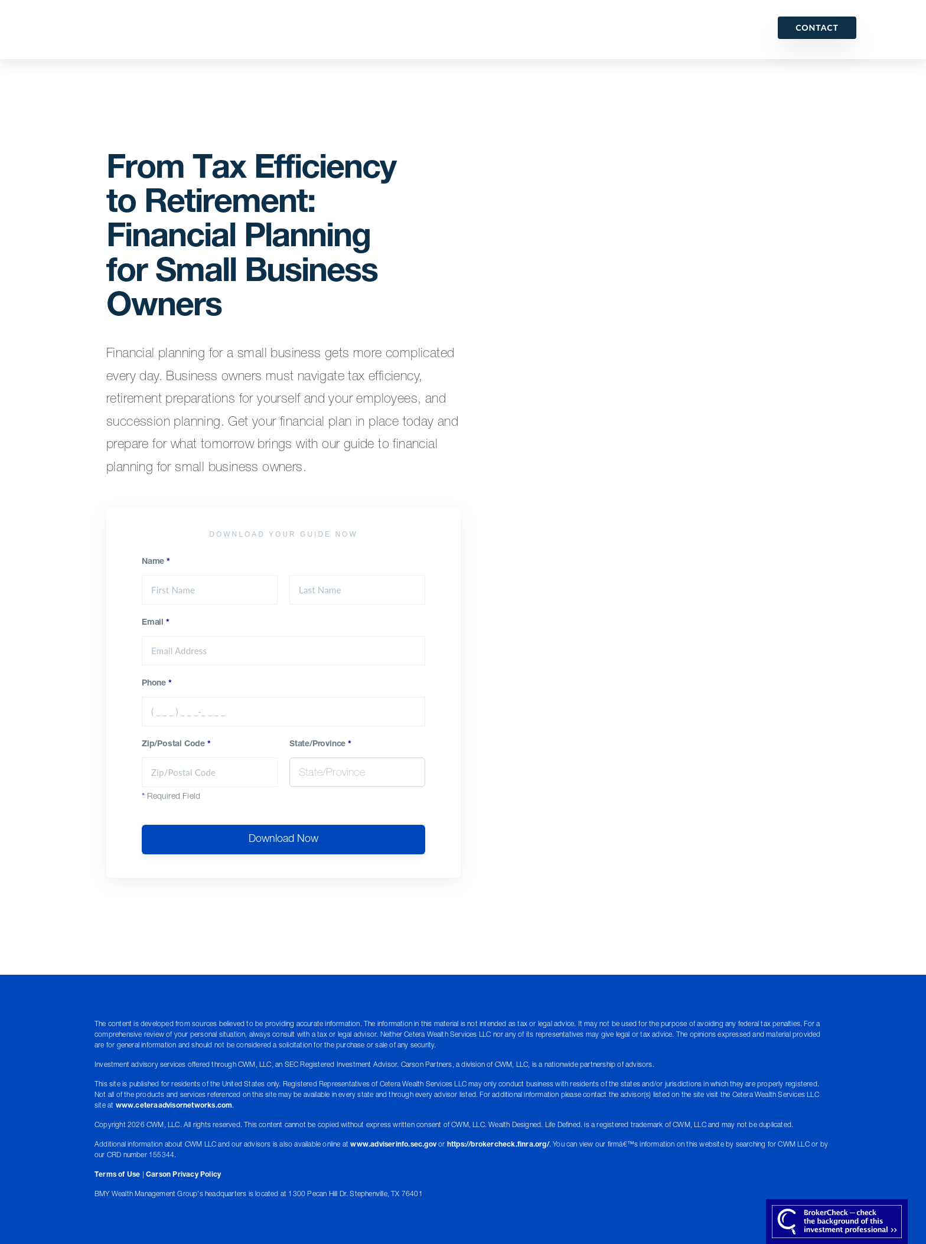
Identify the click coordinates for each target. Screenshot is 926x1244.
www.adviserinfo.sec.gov (393, 1144)
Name (156, 562)
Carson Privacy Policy (183, 1174)
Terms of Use (117, 1174)
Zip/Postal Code (176, 744)
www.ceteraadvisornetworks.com (174, 1105)
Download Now (283, 839)
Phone (157, 684)
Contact (817, 27)
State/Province (320, 744)
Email (155, 623)
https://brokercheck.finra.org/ (498, 1144)
